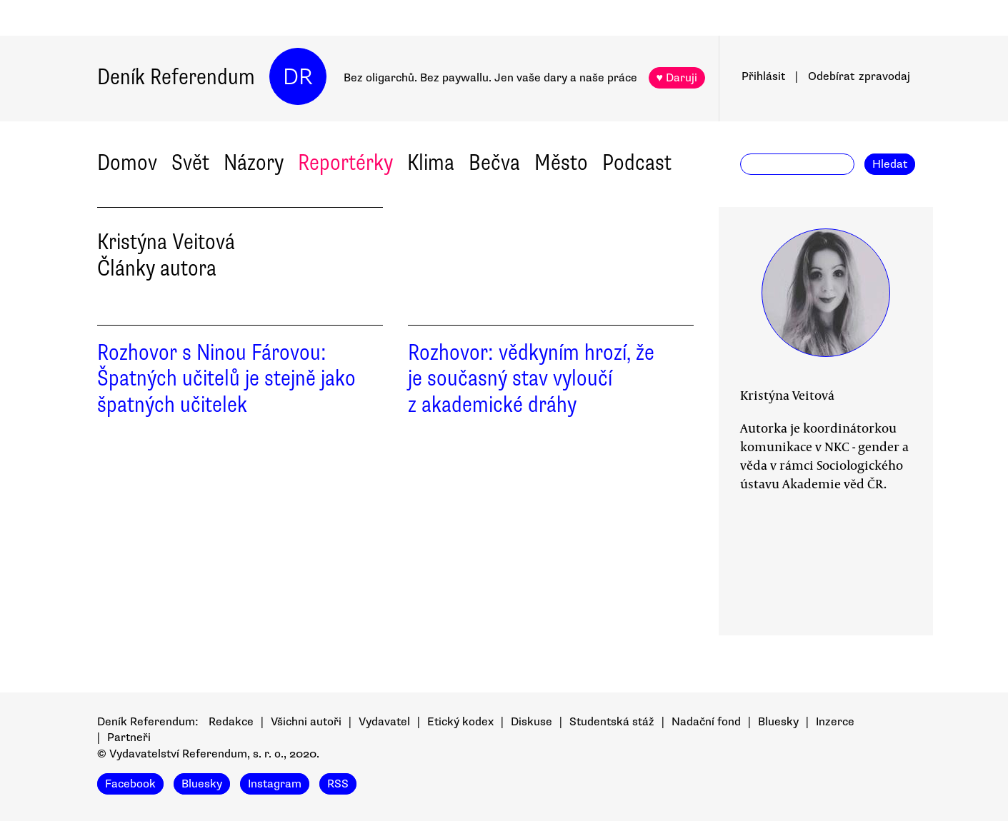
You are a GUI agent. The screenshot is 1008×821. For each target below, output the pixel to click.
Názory (254, 162)
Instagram (274, 784)
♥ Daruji (677, 78)
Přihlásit (763, 76)
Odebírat (859, 76)
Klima (430, 162)
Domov (127, 162)
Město (561, 162)
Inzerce (835, 722)
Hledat (889, 164)
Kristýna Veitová (787, 394)
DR (298, 77)
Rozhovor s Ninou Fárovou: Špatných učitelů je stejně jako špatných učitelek (226, 378)
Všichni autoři (306, 722)
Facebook (130, 784)
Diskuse (531, 722)
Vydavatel (384, 722)
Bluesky (778, 722)
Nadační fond (706, 722)
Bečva (494, 162)
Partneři (129, 737)
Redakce (231, 722)
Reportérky (345, 162)
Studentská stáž (611, 722)
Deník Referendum (176, 77)
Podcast (637, 162)
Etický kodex (460, 722)
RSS (338, 784)
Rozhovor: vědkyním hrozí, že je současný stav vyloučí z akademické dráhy (531, 378)
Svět (190, 162)
